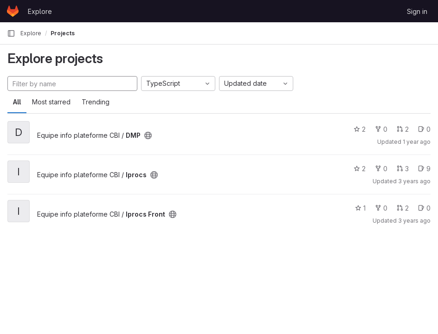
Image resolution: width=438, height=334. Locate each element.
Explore (40, 11)
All (17, 102)
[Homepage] (12, 11)
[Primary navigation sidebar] (11, 33)
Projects (63, 33)
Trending (96, 102)
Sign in (417, 11)
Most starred (51, 102)
